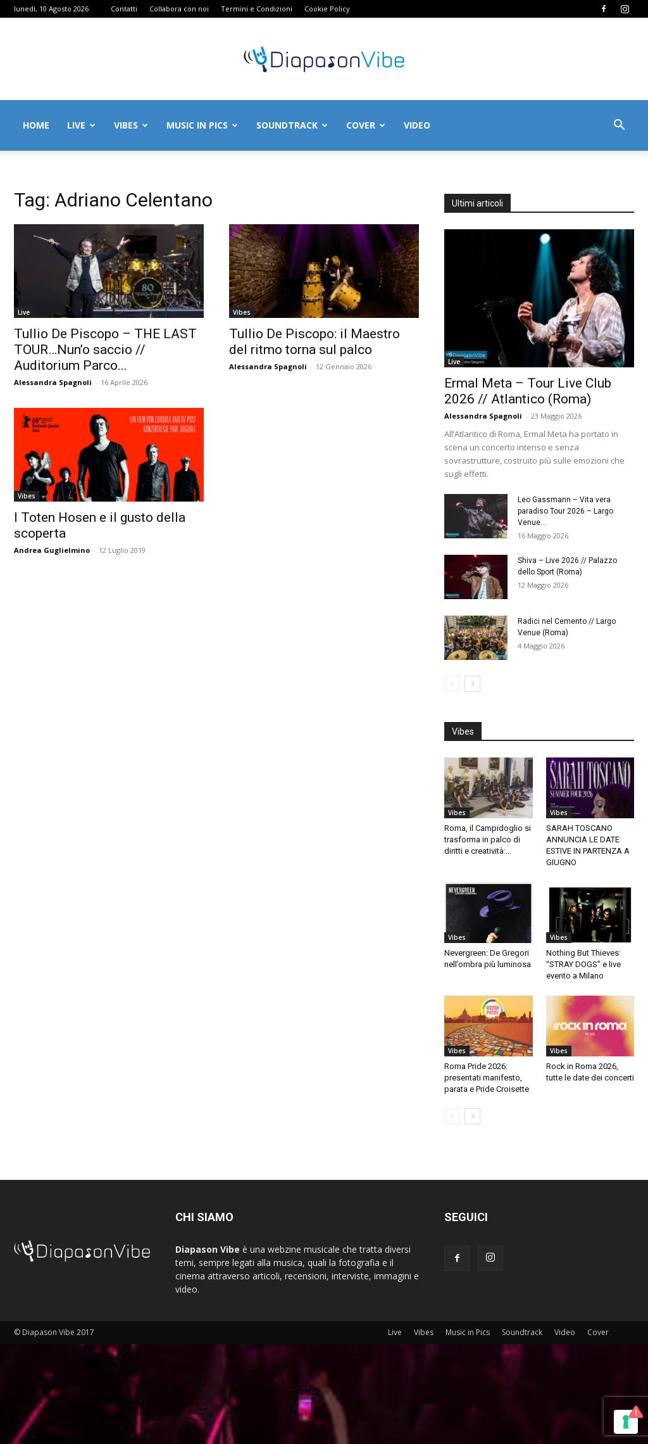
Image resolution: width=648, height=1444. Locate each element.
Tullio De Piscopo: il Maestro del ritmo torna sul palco (314, 341)
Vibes (131, 125)
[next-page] (472, 684)
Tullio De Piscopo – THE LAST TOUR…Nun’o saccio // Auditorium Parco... (105, 349)
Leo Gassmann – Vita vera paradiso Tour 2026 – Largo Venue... (565, 511)
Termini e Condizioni (256, 8)
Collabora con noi (179, 8)
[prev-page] (452, 684)
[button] (619, 126)
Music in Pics (202, 125)
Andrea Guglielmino (52, 550)
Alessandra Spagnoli (53, 382)
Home (36, 125)
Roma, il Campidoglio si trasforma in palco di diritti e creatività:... (487, 839)
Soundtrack (292, 125)
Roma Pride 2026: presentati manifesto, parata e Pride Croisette (486, 1077)
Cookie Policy (327, 8)
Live (81, 125)
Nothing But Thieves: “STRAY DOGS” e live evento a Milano (583, 964)
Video (417, 125)
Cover (365, 125)
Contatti (124, 8)
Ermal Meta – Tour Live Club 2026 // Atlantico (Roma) (527, 391)
